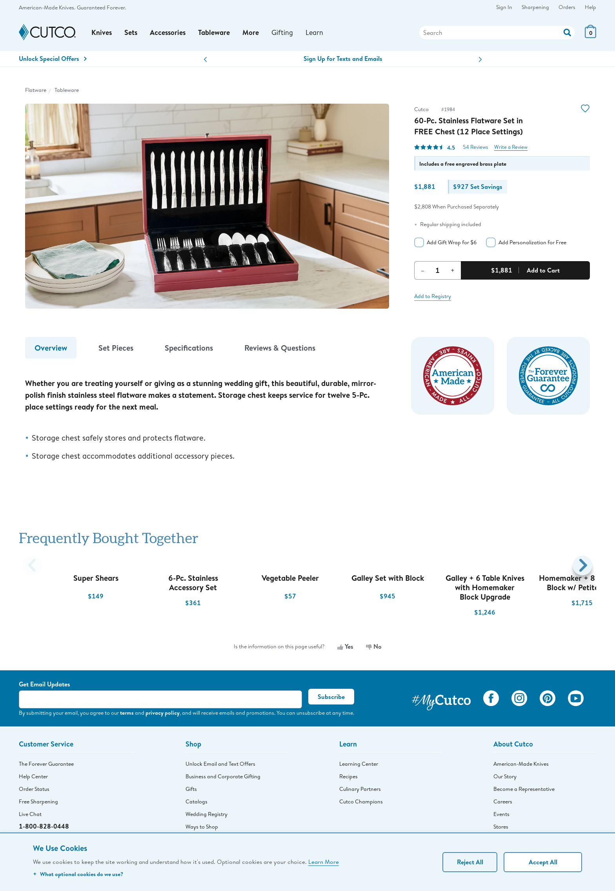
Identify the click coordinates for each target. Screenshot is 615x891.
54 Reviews (475, 147)
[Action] (567, 31)
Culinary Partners (360, 788)
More (250, 32)
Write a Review (511, 147)
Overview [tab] (51, 347)
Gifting (282, 32)
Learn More (323, 861)
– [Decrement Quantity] (422, 270)
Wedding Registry (206, 814)
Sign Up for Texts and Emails (343, 58)
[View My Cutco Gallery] (441, 699)
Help (590, 7)
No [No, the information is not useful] (374, 646)
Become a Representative (524, 788)
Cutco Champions (361, 801)
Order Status (34, 788)
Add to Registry (432, 296)
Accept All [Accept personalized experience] (543, 862)
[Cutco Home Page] (47, 32)
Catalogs (196, 801)
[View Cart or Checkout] (590, 35)
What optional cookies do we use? (78, 873)
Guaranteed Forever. (101, 7)
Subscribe (331, 696)
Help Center (33, 776)
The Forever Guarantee (46, 763)
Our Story (505, 776)
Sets (130, 32)
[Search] (496, 32)
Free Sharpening (38, 801)
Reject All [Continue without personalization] (470, 862)
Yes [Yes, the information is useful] (345, 646)
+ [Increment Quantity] (453, 270)
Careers (502, 801)
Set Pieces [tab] (115, 347)
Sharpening (535, 7)
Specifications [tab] (189, 347)
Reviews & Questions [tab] (279, 347)
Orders (567, 7)
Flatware (35, 89)
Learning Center (358, 763)
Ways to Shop (202, 826)
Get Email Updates (44, 684)
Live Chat (30, 814)
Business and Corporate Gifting (223, 776)
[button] (205, 59)
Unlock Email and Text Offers (220, 763)
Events (501, 814)
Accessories (168, 32)
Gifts (191, 788)
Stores (500, 826)
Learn (314, 32)
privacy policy (163, 712)
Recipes (348, 776)
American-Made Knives (521, 763)
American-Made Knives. (47, 7)
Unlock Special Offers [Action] (53, 58)
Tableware (214, 32)
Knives (101, 32)
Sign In (504, 7)
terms (127, 712)
